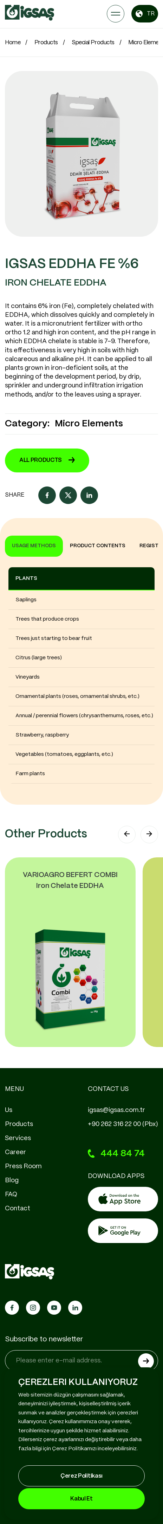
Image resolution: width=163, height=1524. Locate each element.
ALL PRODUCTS (47, 460)
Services (18, 1138)
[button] (127, 834)
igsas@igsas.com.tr (116, 1110)
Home (12, 42)
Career (15, 1152)
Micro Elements (89, 423)
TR (145, 13)
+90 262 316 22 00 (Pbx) (123, 1124)
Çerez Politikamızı (74, 1448)
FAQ (11, 1194)
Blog (12, 1180)
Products (46, 42)
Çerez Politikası (81, 1476)
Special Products (93, 42)
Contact (17, 1208)
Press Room (23, 1166)
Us (8, 1110)
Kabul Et (81, 1499)
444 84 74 (116, 1153)
